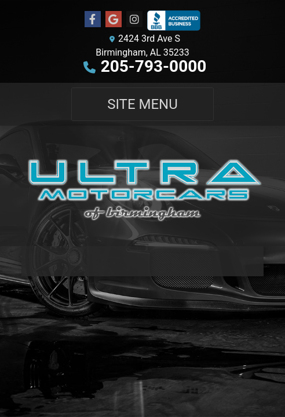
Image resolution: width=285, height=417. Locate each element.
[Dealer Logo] (142, 186)
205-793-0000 (154, 66)
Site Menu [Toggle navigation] (142, 104)
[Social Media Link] (134, 19)
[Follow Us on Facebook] (93, 19)
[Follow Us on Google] (113, 19)
